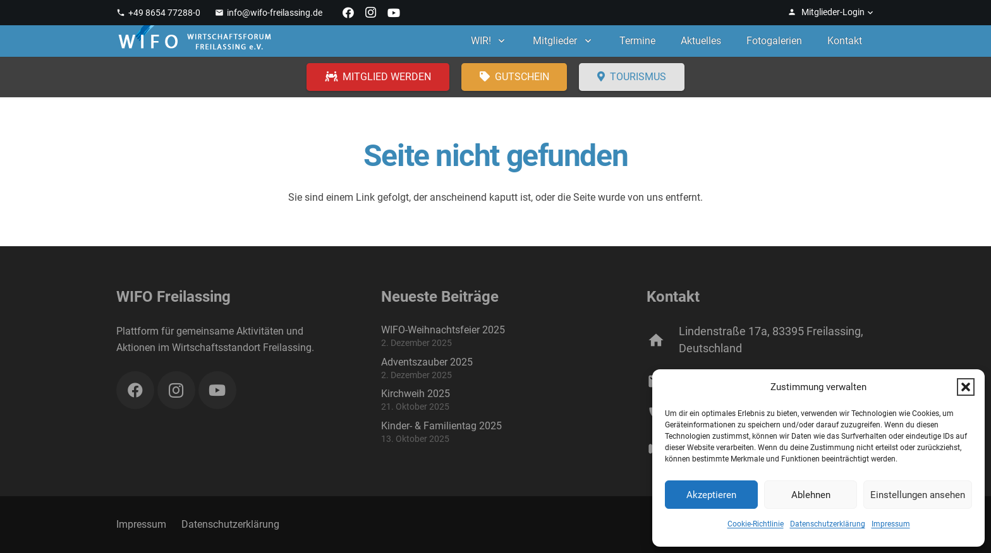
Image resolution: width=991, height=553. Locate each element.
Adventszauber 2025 (427, 362)
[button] (965, 387)
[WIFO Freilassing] (194, 41)
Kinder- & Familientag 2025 (441, 426)
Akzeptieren (711, 495)
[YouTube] (393, 12)
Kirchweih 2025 (415, 394)
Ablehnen (810, 495)
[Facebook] (348, 12)
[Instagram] (371, 12)
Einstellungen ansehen (917, 495)
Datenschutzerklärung (827, 524)
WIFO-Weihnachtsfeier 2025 (443, 330)
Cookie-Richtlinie (755, 524)
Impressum (891, 524)
